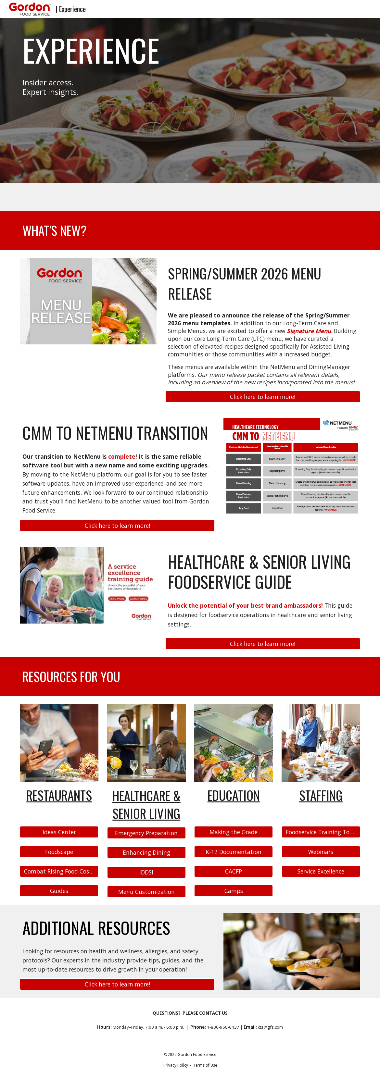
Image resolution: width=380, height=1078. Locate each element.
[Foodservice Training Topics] (321, 832)
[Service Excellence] (321, 871)
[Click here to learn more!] (263, 397)
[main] (117, 49)
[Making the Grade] (233, 832)
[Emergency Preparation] (146, 833)
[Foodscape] (59, 851)
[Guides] (59, 891)
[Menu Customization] (146, 891)
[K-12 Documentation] (233, 851)
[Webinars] (321, 851)
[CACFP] (233, 871)
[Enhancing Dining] (146, 852)
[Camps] (233, 891)
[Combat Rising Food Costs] (59, 871)
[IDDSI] (146, 872)
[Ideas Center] (59, 832)
